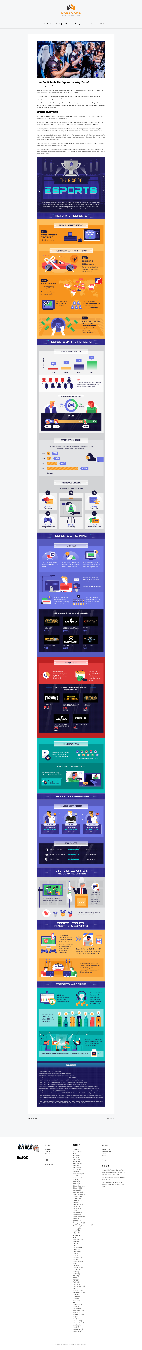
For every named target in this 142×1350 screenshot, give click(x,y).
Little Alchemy (77, 1239)
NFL (74, 1259)
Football (75, 1202)
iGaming (75, 1229)
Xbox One (76, 1331)
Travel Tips (76, 1308)
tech (74, 1302)
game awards (77, 1212)
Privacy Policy (49, 1164)
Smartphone (77, 1290)
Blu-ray (75, 1167)
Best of (75, 1161)
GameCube (76, 1214)
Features (76, 1196)
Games (75, 1218)
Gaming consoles (78, 1222)
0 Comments (40, 85)
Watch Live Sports (78, 1314)
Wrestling (76, 1325)
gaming (47, 85)
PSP (74, 1280)
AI (73, 1153)
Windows (76, 1321)
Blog (74, 1165)
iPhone (75, 1233)
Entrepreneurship (78, 1194)
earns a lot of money (55, 128)
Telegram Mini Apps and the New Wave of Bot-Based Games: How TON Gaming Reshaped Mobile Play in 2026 (113, 1172)
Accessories (76, 1151)
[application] (85, 24)
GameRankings (77, 1216)
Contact (47, 1151)
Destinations (77, 1178)
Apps (74, 1157)
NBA (74, 1253)
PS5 (74, 1278)
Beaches (75, 1159)
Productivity (76, 1267)
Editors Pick (76, 1188)
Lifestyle (75, 1235)
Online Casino (77, 1261)
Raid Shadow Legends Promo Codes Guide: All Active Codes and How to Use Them (113, 1184)
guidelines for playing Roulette (82, 1224)
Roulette (76, 1284)
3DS (74, 1149)
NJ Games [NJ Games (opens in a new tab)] (75, 96)
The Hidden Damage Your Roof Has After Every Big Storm (113, 1178)
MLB (74, 1245)
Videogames (77, 1310)
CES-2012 (76, 1169)
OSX (74, 1263)
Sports (75, 1300)
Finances (75, 1198)
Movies (75, 1249)
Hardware (76, 1227)
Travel (75, 1306)
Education (76, 1190)
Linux (74, 1237)
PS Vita (75, 1269)
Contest (75, 1171)
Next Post (110, 1118)
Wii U (74, 1318)
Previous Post (32, 1118)
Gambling (76, 1208)
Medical (75, 1243)
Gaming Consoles (106, 1151)
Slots (74, 1288)
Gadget (75, 1206)
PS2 (74, 1272)
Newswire (76, 1257)
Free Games (76, 1204)
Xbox (74, 1327)
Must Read (76, 1251)
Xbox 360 (76, 1329)
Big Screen (76, 1163)
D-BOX (75, 1175)
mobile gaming (77, 1247)
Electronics (76, 1192)
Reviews (75, 1282)
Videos (75, 1312)
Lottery (75, 1241)
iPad (74, 1231)
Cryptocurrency (77, 1173)
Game (75, 1210)
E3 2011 (75, 1184)
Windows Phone (78, 1323)
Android (75, 1155)
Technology (76, 1304)
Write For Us (48, 1153)
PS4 (74, 1276)
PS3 (74, 1274)
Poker (75, 1265)
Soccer (75, 1294)
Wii (74, 1316)
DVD (74, 1180)
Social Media (76, 1296)
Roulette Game (77, 1286)
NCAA (74, 1255)
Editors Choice (77, 1186)
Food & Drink (77, 1200)
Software (76, 1298)
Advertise (48, 1149)
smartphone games (79, 1292)
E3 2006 (75, 1182)
